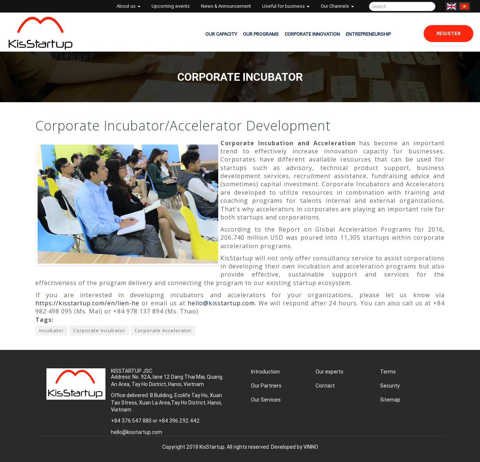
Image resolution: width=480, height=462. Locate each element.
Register (448, 33)
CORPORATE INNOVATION (312, 34)
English (451, 6)
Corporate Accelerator (163, 330)
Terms (388, 371)
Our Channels (337, 6)
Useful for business (286, 6)
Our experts (329, 371)
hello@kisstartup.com (221, 303)
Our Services (266, 399)
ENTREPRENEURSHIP (368, 34)
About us (128, 6)
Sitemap (390, 399)
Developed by (294, 447)
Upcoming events (171, 6)
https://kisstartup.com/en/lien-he (87, 303)
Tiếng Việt (464, 6)
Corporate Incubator (99, 330)
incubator (51, 330)
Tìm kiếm (428, 6)
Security (390, 385)
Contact (325, 385)
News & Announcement (226, 6)
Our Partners (266, 385)
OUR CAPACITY (221, 34)
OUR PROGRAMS (261, 34)
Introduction (265, 371)
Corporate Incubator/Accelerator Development (183, 126)
